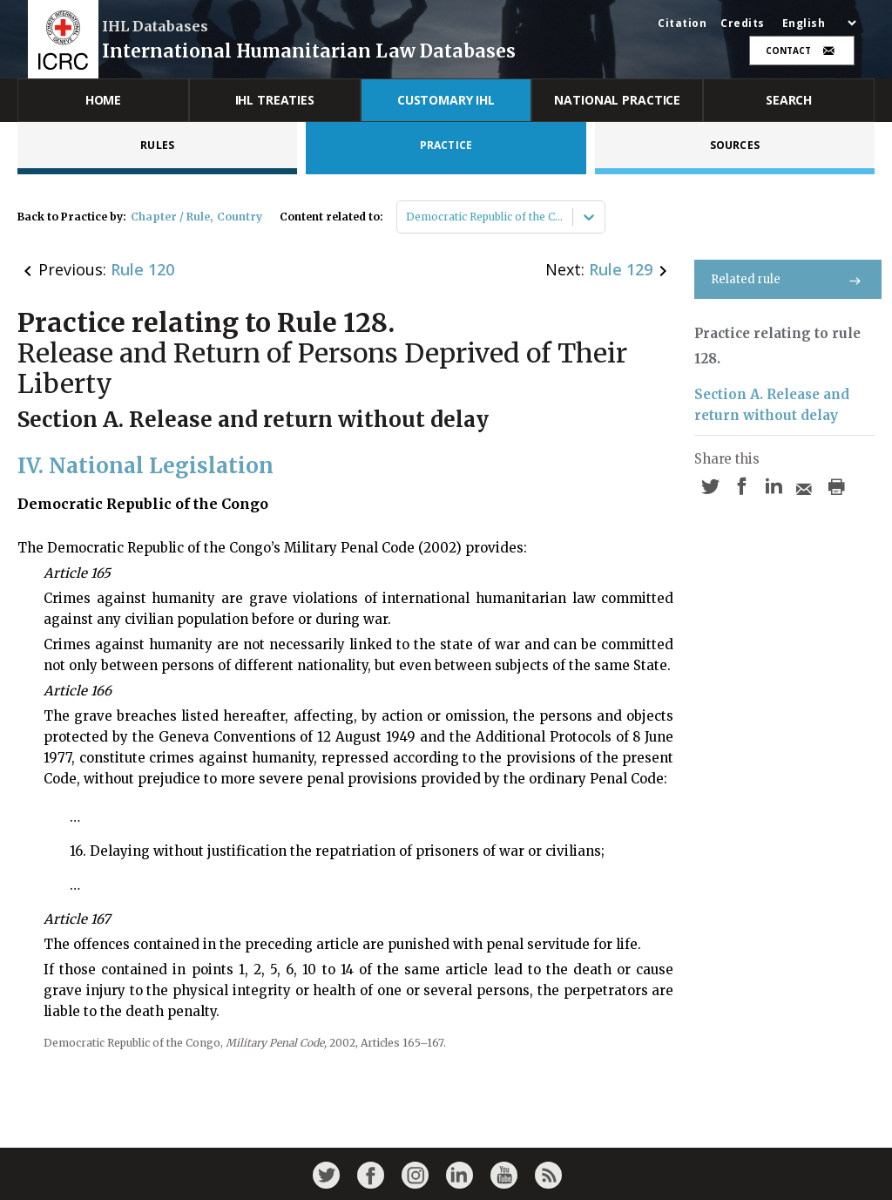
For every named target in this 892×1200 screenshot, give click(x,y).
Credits (742, 23)
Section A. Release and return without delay (771, 405)
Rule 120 (142, 269)
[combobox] (407, 217)
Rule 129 (620, 269)
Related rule (788, 279)
